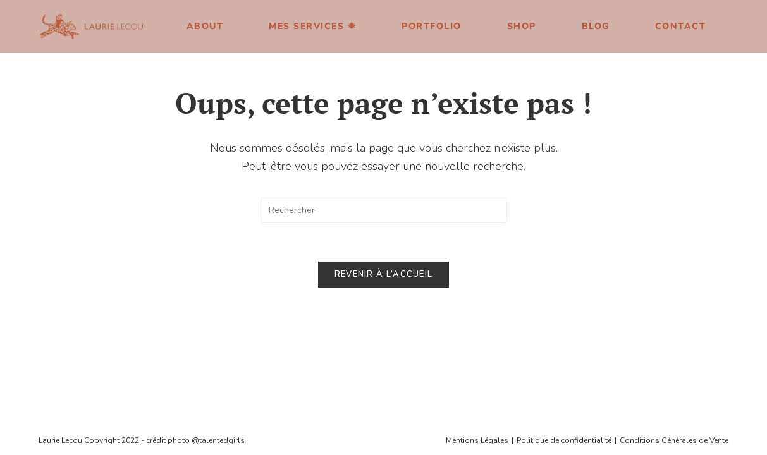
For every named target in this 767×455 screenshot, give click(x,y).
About (205, 26)
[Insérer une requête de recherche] (384, 210)
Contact (680, 26)
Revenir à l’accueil (383, 274)
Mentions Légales (477, 301)
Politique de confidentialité (564, 301)
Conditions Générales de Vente (674, 301)
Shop (521, 26)
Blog (596, 26)
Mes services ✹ (312, 26)
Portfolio (432, 26)
